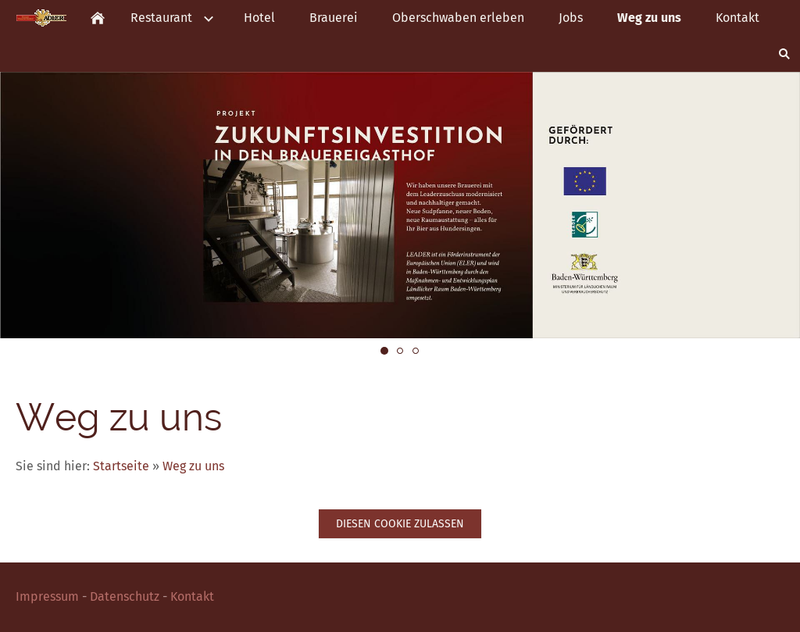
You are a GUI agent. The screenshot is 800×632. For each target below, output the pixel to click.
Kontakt (192, 596)
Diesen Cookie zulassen (400, 523)
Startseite (121, 466)
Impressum (47, 596)
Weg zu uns (193, 466)
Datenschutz (124, 596)
